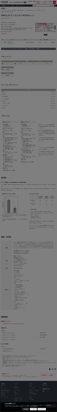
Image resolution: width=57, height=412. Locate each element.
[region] (28, 407)
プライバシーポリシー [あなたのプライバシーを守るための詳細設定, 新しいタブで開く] (33, 406)
